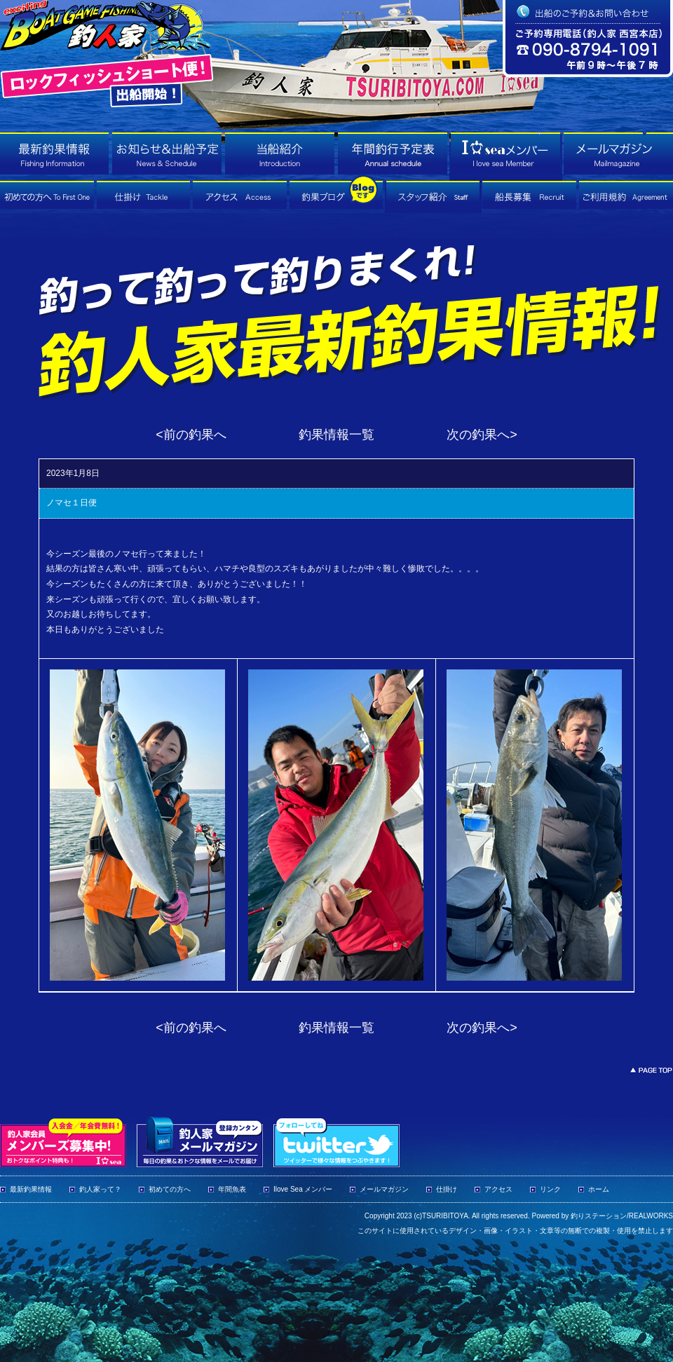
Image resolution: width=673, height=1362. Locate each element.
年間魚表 (232, 1189)
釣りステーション (599, 1216)
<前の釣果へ (191, 435)
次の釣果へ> (482, 435)
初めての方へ (170, 1189)
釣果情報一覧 (336, 435)
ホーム (598, 1189)
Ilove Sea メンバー (302, 1189)
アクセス (498, 1189)
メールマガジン (384, 1189)
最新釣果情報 (31, 1189)
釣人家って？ (100, 1189)
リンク (550, 1189)
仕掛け (446, 1189)
